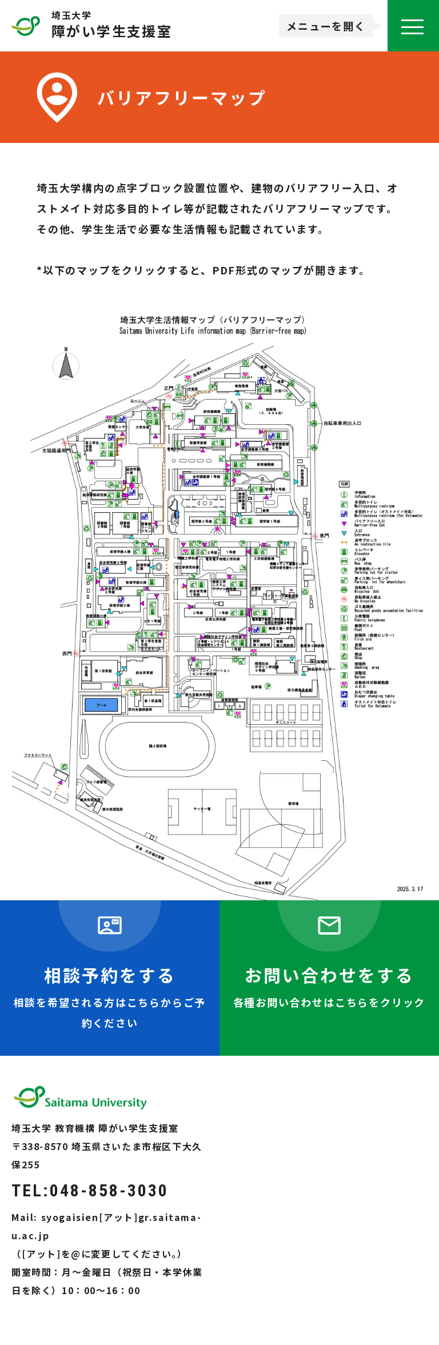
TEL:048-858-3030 (90, 1190)
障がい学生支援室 (111, 32)
